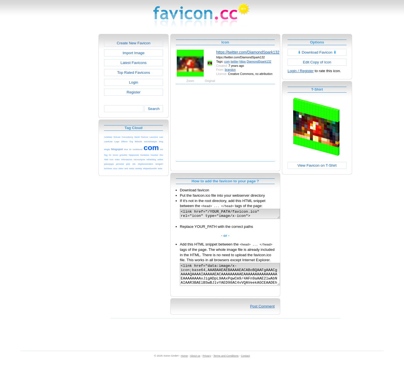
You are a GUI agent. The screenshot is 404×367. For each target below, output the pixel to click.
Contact (245, 361)
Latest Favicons (134, 63)
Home (184, 361)
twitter (234, 61)
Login (133, 82)
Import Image (133, 53)
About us (195, 361)
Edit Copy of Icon (317, 62)
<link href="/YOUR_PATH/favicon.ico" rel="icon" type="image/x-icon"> (236, 215)
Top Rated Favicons (133, 72)
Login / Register (301, 71)
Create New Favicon (133, 43)
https (242, 61)
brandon (230, 69)
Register (133, 92)
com (227, 61)
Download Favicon (317, 52)
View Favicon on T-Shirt (317, 165)
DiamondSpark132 (259, 61)
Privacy (207, 361)
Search (154, 109)
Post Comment (262, 312)
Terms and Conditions (225, 361)
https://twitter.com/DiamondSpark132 (247, 52)
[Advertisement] (74, 118)
